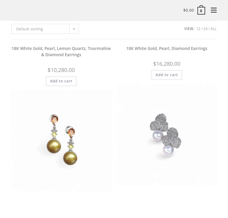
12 (198, 28)
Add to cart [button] (61, 81)
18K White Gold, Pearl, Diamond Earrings (167, 48)
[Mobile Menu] (211, 10)
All (213, 28)
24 (205, 28)
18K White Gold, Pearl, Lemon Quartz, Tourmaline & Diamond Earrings (61, 51)
